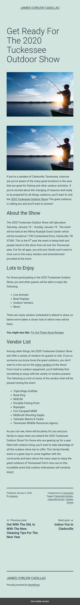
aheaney (14, 496)
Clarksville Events (56, 499)
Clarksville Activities (63, 496)
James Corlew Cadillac (40, 8)
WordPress (34, 584)
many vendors (43, 364)
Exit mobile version (40, 601)
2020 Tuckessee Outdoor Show (29, 199)
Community (68, 493)
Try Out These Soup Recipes (47, 332)
